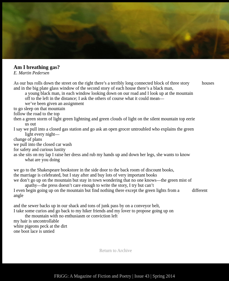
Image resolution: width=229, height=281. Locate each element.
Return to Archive (115, 250)
